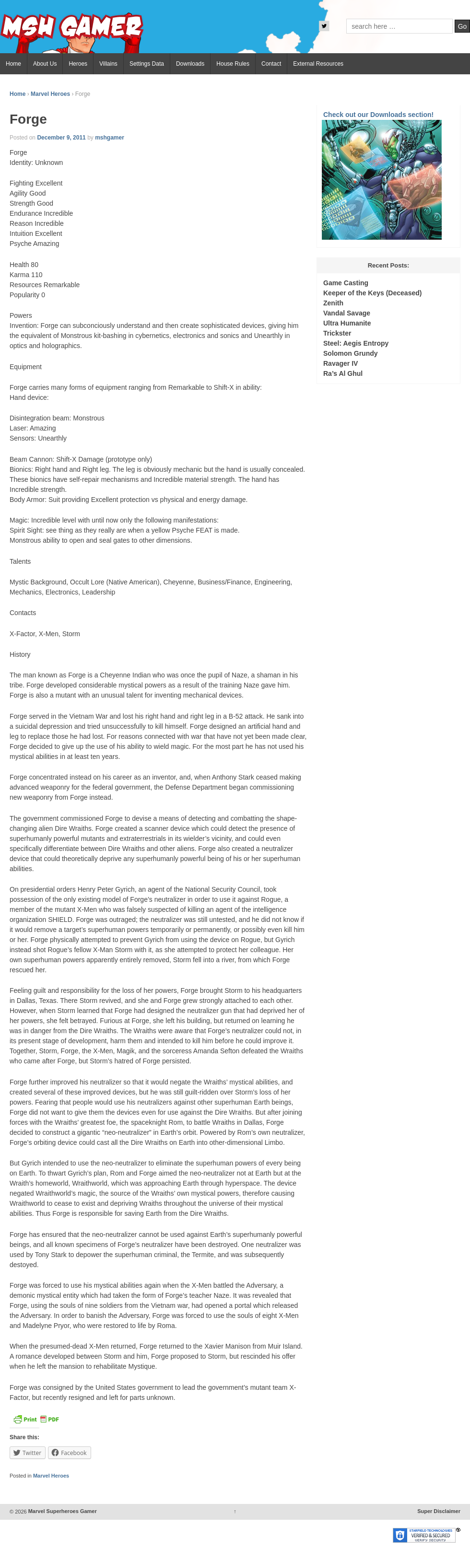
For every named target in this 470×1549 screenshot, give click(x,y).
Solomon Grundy (350, 353)
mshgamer (109, 137)
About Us (45, 63)
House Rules (232, 63)
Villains (108, 63)
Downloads (190, 63)
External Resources (318, 63)
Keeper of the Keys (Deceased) (372, 293)
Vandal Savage (346, 313)
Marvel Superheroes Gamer (62, 1511)
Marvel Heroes (50, 94)
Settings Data (146, 63)
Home (13, 63)
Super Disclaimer (438, 1511)
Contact (271, 63)
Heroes (78, 63)
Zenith (333, 303)
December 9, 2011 (61, 137)
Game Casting (345, 283)
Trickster (337, 333)
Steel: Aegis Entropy (355, 343)
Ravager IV (340, 363)
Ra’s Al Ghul (343, 373)
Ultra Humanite (347, 323)
